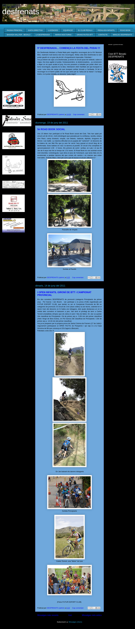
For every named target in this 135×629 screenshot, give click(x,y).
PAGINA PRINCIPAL (15, 30)
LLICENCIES (53, 30)
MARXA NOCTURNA (63, 35)
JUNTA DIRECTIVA (35, 30)
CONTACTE (103, 35)
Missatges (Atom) (75, 622)
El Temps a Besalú (120, 90)
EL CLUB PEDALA (85, 30)
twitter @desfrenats (115, 44)
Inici (70, 615)
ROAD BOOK (125, 30)
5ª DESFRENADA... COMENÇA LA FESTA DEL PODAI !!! (68, 48)
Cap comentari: (79, 114)
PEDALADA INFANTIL (106, 30)
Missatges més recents (47, 615)
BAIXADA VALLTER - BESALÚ (18, 35)
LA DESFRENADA (43, 35)
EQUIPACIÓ (68, 30)
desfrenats (20, 11)
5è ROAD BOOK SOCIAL (51, 129)
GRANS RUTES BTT (85, 35)
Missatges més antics (92, 615)
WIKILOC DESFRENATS (122, 35)
